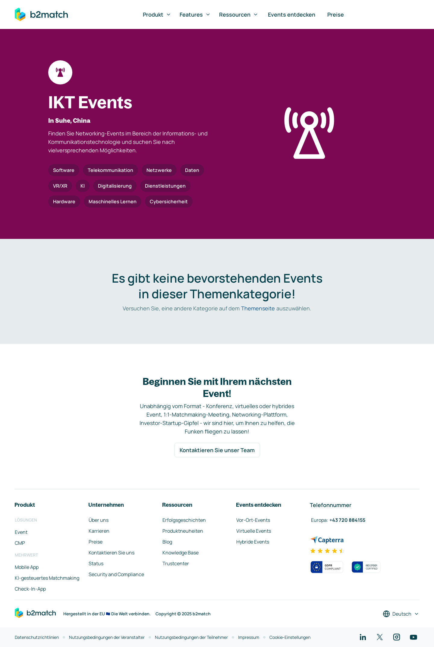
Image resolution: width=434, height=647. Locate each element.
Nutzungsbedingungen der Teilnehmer (191, 637)
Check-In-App (30, 588)
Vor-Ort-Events (253, 520)
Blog (167, 541)
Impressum (248, 637)
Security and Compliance (116, 574)
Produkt (157, 14)
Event (21, 532)
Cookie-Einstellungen (289, 637)
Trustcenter (175, 563)
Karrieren (99, 531)
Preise (335, 14)
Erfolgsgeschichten (184, 520)
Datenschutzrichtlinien (37, 637)
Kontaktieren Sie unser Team (217, 450)
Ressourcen (238, 14)
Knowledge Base (180, 552)
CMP (20, 543)
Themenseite (258, 308)
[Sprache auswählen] (401, 614)
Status (96, 563)
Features (195, 14)
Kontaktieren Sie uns (111, 552)
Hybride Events (252, 541)
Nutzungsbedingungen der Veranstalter (107, 637)
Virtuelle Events (253, 531)
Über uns (98, 520)
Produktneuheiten (182, 531)
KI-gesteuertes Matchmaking (47, 578)
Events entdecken (291, 14)
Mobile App (27, 567)
